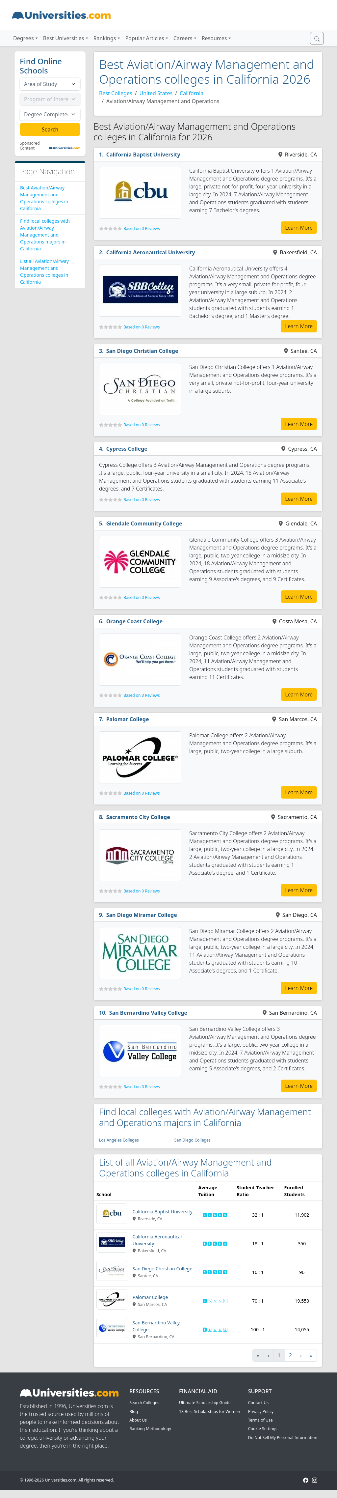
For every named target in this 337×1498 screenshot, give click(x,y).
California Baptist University (143, 154)
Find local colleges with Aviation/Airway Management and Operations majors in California (45, 235)
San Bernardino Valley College (148, 1012)
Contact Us (258, 1402)
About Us (138, 1420)
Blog (133, 1411)
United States (156, 93)
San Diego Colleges (192, 1140)
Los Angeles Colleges (119, 1140)
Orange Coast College (134, 621)
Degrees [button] (23, 38)
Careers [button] (183, 38)
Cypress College (126, 448)
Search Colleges (144, 1402)
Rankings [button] (104, 38)
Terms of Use (260, 1420)
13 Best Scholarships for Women (209, 1411)
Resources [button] (214, 38)
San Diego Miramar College (141, 915)
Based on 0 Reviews (141, 228)
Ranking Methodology (150, 1428)
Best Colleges (115, 93)
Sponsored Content (30, 146)
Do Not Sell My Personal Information (282, 1437)
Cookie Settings (262, 1428)
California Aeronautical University (150, 252)
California (191, 93)
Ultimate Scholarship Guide (205, 1402)
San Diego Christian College (142, 350)
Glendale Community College (144, 523)
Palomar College (127, 719)
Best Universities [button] (63, 38)
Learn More (299, 227)
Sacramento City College (138, 817)
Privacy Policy (260, 1411)
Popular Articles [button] (144, 38)
